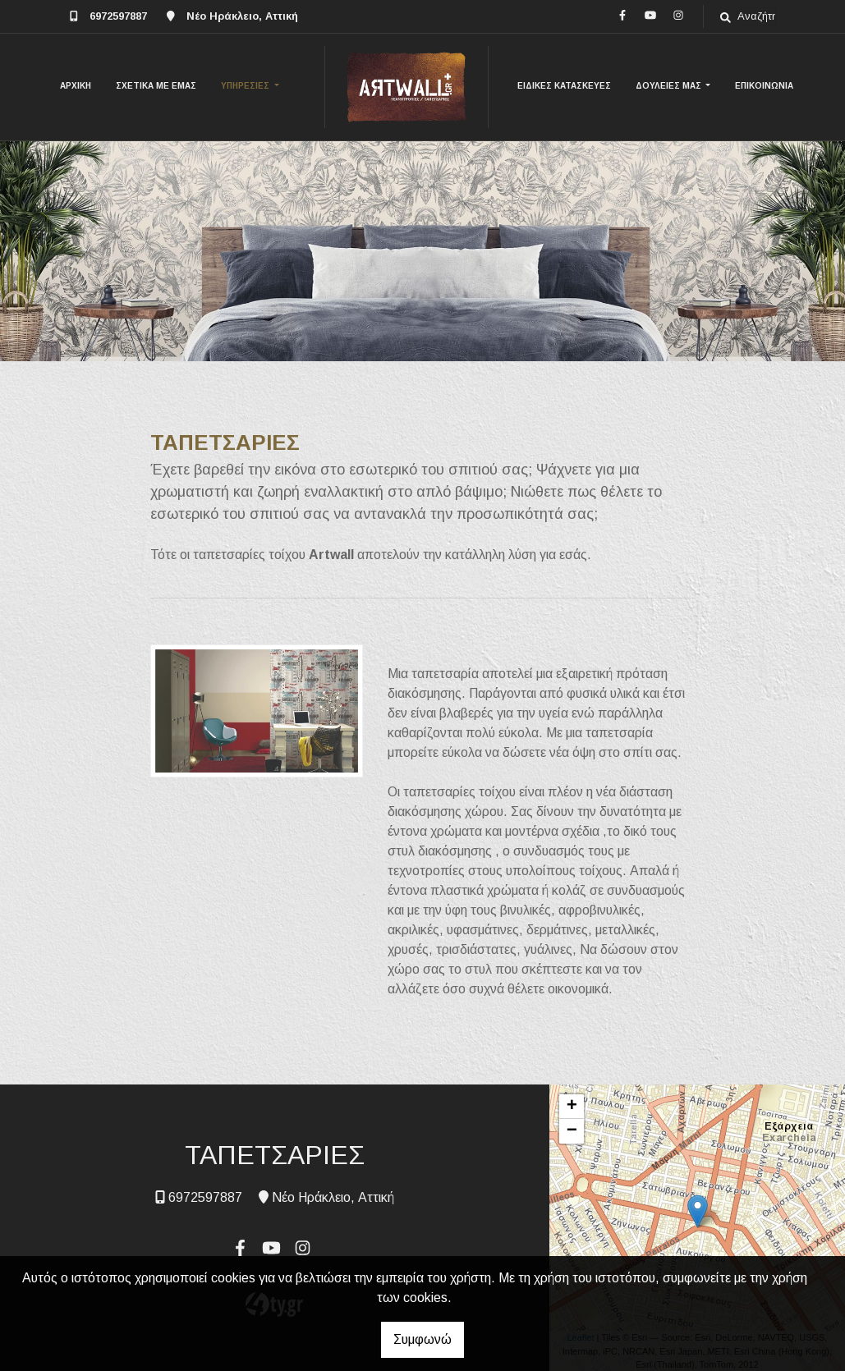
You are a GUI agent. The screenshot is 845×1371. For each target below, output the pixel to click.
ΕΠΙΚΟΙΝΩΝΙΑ (764, 85)
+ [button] (572, 1106)
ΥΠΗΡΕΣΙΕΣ (246, 85)
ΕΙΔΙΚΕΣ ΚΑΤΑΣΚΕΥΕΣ (564, 85)
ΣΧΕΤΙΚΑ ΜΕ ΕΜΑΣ (156, 85)
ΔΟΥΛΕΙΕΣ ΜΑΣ (670, 85)
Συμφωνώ (422, 1339)
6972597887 (118, 16)
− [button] (572, 1131)
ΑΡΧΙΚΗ (75, 85)
